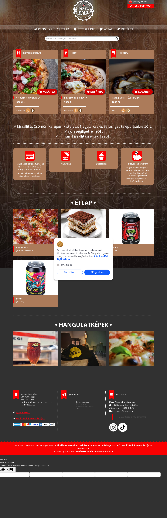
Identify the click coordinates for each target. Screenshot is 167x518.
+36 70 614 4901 (140, 5)
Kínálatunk (66, 163)
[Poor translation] (11, 468)
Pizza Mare (82, 402)
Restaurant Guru (85, 404)
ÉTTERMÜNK (84, 29)
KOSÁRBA (47, 91)
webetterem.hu (85, 449)
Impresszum (83, 446)
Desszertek (101, 163)
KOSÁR (106, 29)
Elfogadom (97, 272)
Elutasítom (70, 272)
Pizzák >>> (22, 246)
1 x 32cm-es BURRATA (75, 97)
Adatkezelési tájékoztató (106, 443)
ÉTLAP (63, 29)
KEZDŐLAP (43, 29)
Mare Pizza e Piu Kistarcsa (132, 415)
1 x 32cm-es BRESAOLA (28, 97)
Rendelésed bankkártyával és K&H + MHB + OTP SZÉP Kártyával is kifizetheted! (30, 166)
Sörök (19, 297)
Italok (115, 246)
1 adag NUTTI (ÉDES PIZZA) (126, 97)
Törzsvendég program (137, 163)
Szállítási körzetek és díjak (30, 416)
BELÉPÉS (125, 29)
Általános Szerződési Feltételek (74, 443)
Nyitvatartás (23, 410)
